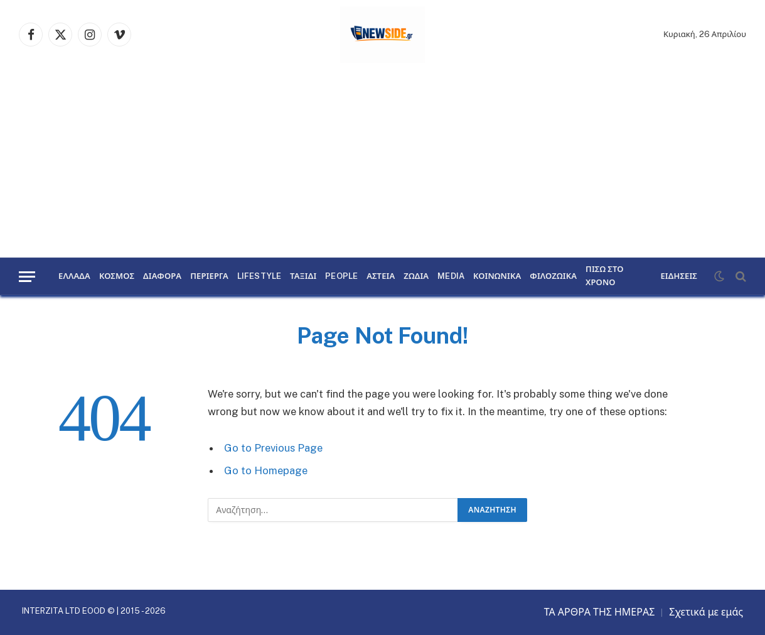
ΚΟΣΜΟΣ (116, 276)
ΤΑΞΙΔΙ (303, 276)
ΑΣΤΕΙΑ (380, 276)
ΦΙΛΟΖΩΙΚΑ (553, 276)
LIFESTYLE (259, 276)
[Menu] (27, 277)
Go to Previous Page (273, 448)
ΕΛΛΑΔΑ (74, 276)
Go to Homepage (266, 470)
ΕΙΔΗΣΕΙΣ (678, 276)
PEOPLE (341, 276)
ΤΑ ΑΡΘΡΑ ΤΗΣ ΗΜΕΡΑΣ (599, 612)
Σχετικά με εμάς (706, 612)
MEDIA (450, 276)
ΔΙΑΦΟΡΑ (162, 276)
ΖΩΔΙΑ (416, 276)
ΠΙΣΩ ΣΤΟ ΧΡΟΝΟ (605, 276)
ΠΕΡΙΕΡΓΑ (209, 276)
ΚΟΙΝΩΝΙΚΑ (497, 276)
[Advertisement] (382, 163)
